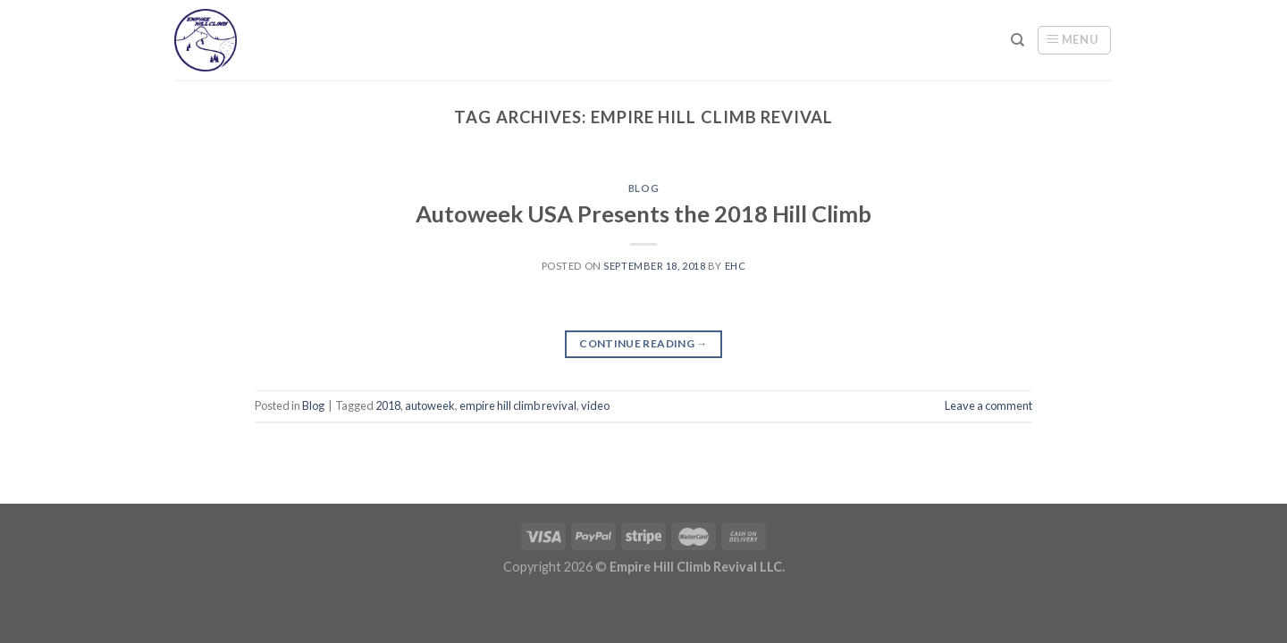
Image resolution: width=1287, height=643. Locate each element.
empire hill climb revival (517, 405)
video (595, 405)
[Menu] (1074, 40)
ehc (735, 265)
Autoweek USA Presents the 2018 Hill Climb (643, 213)
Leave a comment (988, 405)
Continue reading (643, 343)
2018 (387, 405)
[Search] (1017, 40)
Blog (643, 188)
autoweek (430, 405)
